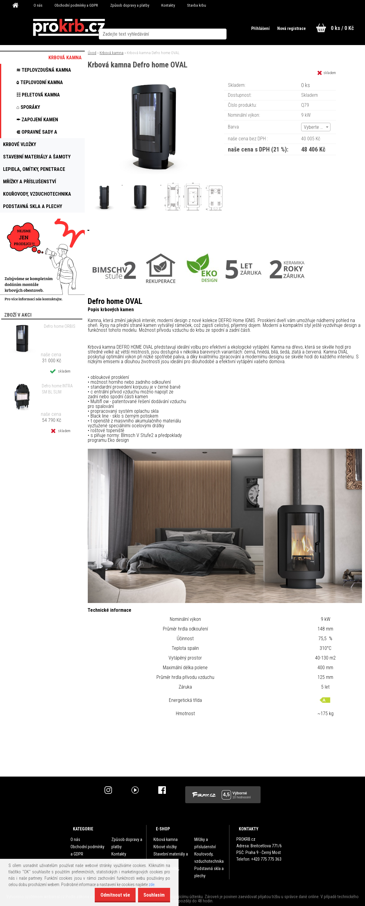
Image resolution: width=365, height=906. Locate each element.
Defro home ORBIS (59, 326)
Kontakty (168, 5)
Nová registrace (288, 28)
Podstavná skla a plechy (209, 872)
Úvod (92, 53)
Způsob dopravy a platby (129, 5)
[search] (235, 28)
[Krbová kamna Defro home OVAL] (154, 83)
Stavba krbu (196, 5)
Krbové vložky (165, 846)
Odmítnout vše (109, 895)
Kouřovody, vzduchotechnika (209, 858)
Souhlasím (152, 895)
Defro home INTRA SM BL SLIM (57, 388)
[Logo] (68, 27)
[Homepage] (18, 5)
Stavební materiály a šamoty (170, 858)
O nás (38, 5)
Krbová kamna (111, 53)
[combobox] (315, 127)
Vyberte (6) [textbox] (315, 127)
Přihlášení (256, 28)
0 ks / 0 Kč (342, 28)
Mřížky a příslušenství (205, 843)
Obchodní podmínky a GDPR (76, 5)
